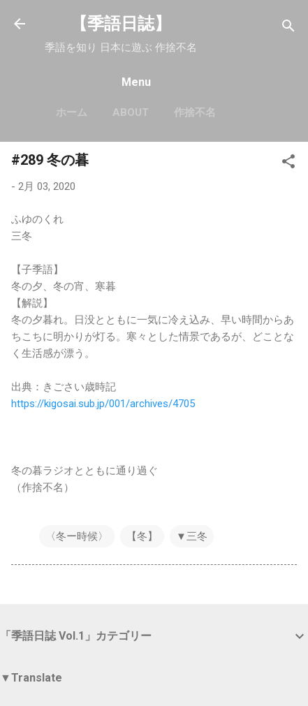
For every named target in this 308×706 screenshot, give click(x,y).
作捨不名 (195, 112)
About (130, 112)
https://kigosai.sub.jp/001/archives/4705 (103, 403)
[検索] (288, 28)
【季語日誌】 (121, 24)
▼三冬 (191, 536)
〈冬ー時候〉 (76, 536)
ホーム (71, 112)
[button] (288, 164)
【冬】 (142, 536)
